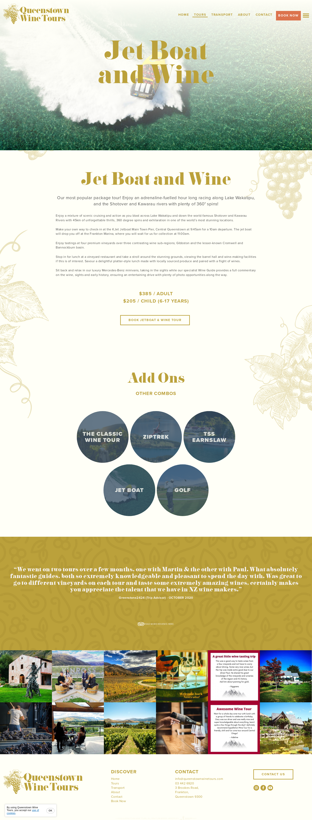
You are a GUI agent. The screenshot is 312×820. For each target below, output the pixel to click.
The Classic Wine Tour (103, 437)
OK (50, 810)
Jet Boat (129, 490)
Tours (115, 783)
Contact (117, 797)
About (115, 792)
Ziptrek (156, 437)
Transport (118, 788)
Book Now (118, 801)
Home (115, 779)
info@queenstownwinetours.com (199, 779)
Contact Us (273, 774)
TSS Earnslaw (209, 437)
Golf (183, 490)
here (171, 624)
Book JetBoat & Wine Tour (155, 320)
